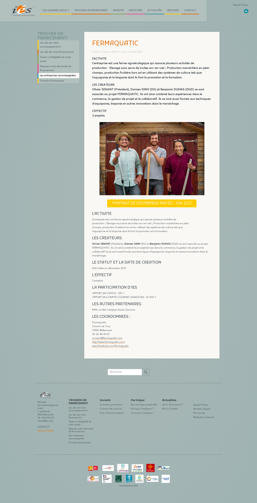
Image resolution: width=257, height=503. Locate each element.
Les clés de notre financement (57, 52)
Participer (138, 400)
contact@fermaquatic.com (107, 338)
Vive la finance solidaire (112, 413)
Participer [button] (135, 10)
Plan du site (199, 413)
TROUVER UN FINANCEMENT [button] (91, 10)
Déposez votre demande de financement (55, 68)
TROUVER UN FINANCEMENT (52, 36)
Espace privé (46, 431)
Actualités (169, 400)
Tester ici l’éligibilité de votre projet (55, 59)
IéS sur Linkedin (170, 409)
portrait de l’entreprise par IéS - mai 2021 (151, 203)
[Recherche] (125, 372)
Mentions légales (201, 409)
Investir (105, 400)
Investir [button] (118, 10)
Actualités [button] (154, 10)
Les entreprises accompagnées (58, 75)
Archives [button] (173, 10)
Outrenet (209, 417)
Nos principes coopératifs (144, 405)
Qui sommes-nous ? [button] (56, 10)
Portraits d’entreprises (52, 81)
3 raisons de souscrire (111, 409)
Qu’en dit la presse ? (172, 405)
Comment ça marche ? (111, 405)
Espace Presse (240, 5)
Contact (190, 10)
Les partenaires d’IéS (128, 486)
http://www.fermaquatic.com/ (108, 342)
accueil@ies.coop (45, 421)
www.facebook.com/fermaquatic (110, 346)
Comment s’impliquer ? (143, 413)
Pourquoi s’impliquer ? (142, 409)
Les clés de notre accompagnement (50, 45)
